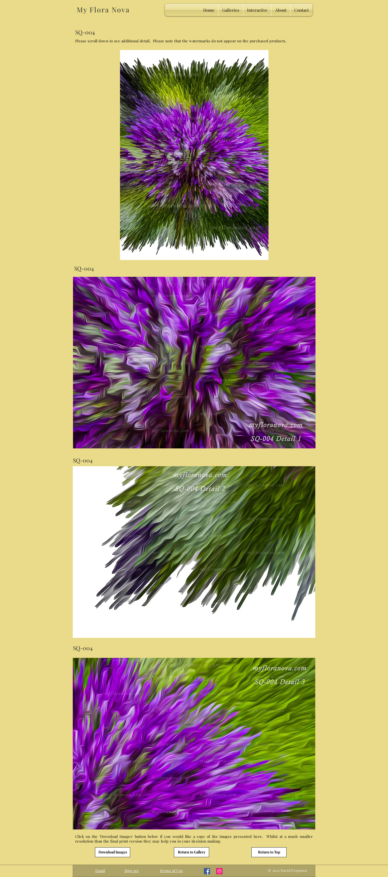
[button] (131, 870)
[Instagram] (219, 871)
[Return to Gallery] (191, 852)
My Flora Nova (103, 9)
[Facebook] (207, 871)
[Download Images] (112, 852)
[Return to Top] (269, 852)
